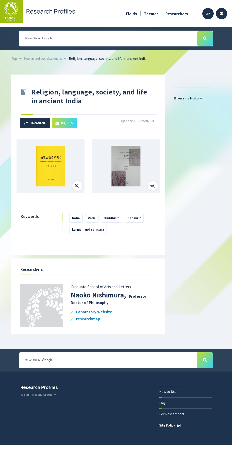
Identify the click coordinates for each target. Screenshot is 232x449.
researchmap (88, 323)
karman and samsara (90, 232)
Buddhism (116, 219)
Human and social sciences (44, 58)
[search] (108, 38)
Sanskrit (140, 219)
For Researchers (171, 417)
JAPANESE (36, 123)
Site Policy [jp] (170, 429)
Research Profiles (39, 391)
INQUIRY (67, 123)
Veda (94, 219)
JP (208, 13)
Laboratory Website (94, 316)
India (77, 219)
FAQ (162, 406)
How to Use (167, 395)
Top (14, 58)
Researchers (176, 13)
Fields (131, 13)
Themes (151, 13)
